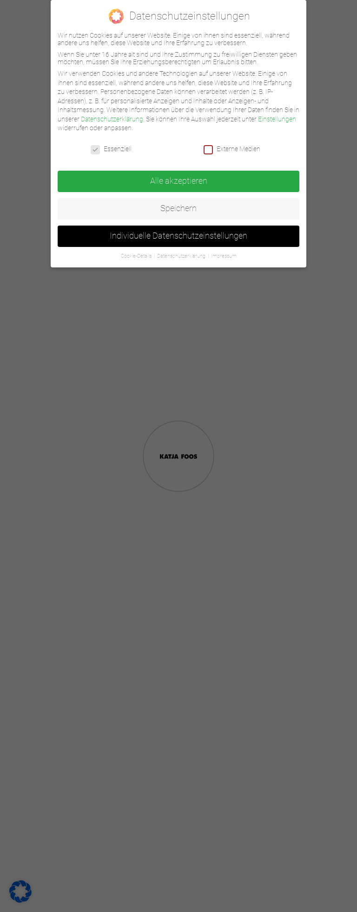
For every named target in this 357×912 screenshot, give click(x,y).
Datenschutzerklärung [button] (182, 256)
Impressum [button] (224, 256)
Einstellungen (277, 119)
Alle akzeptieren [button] (178, 181)
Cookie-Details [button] (137, 256)
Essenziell (111, 149)
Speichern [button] (178, 208)
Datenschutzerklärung (112, 119)
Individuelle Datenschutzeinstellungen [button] (178, 235)
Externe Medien (232, 149)
